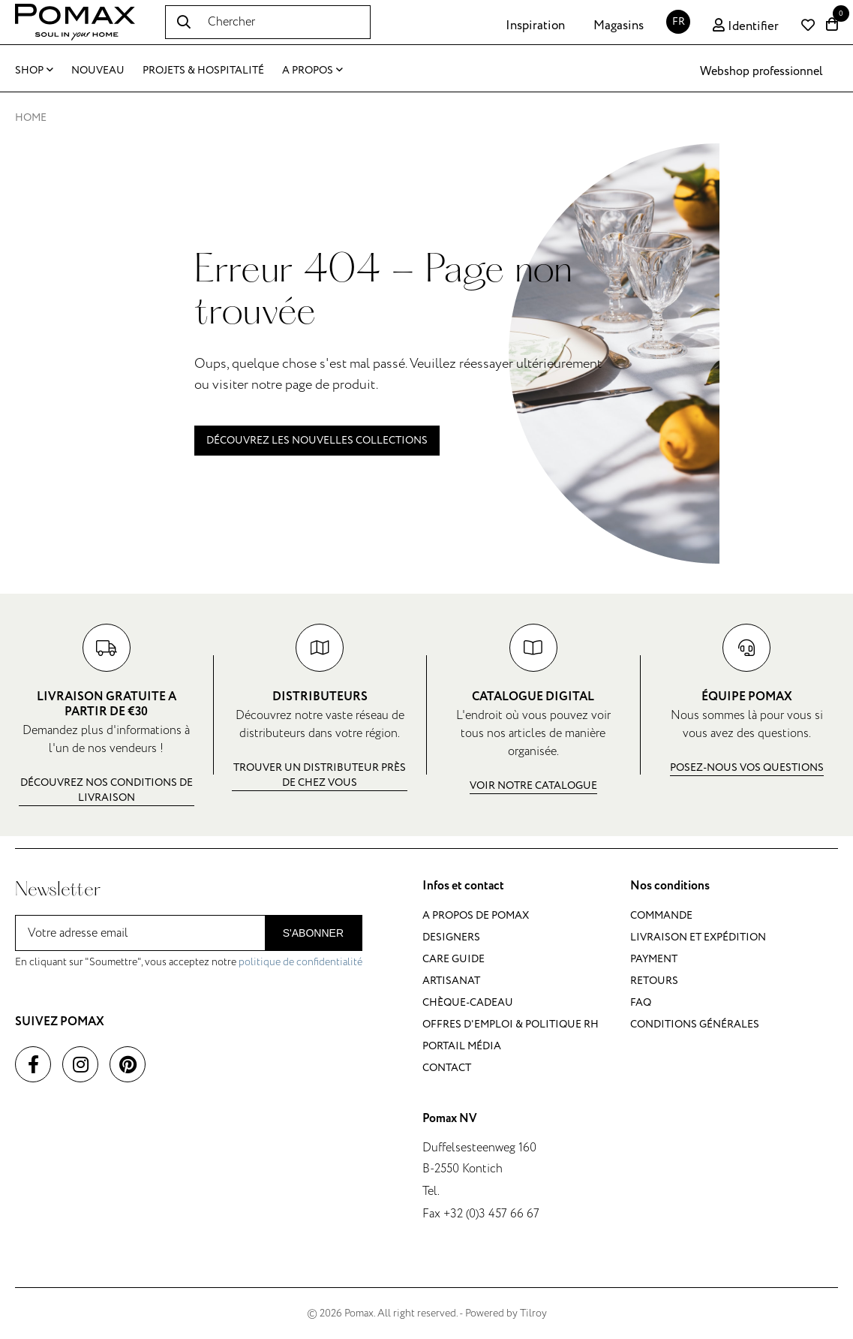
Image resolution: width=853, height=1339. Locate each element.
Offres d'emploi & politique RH (510, 1024)
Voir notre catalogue (533, 785)
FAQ (640, 1002)
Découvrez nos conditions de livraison (106, 790)
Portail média (461, 1046)
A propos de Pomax (475, 915)
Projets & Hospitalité (203, 70)
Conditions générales (694, 1024)
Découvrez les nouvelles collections (317, 440)
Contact (446, 1068)
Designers (451, 937)
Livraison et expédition (698, 937)
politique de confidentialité (300, 962)
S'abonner (313, 933)
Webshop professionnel (761, 71)
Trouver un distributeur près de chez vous (319, 775)
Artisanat (451, 980)
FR (678, 21)
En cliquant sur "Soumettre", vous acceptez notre (188, 962)
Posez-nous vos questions (747, 767)
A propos (312, 70)
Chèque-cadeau (467, 1002)
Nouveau (98, 70)
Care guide (453, 959)
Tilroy (533, 1313)
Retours (654, 980)
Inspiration (535, 26)
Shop (34, 70)
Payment (653, 959)
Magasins (618, 26)
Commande (661, 915)
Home (31, 117)
